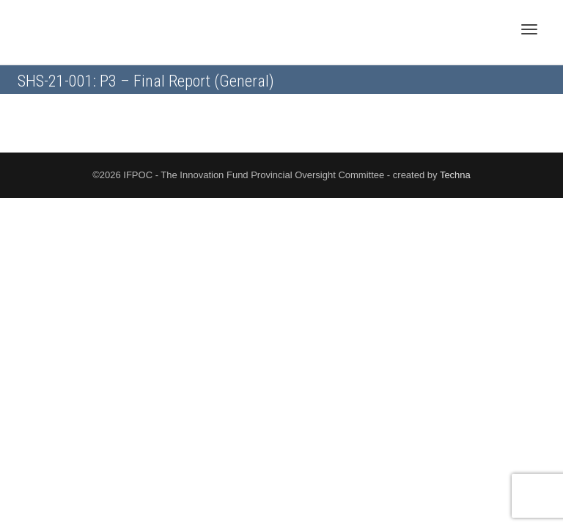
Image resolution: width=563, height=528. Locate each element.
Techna (455, 174)
